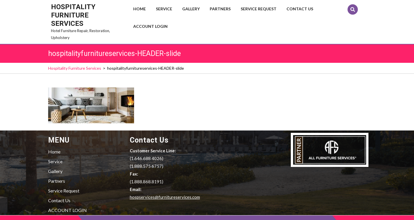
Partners (220, 8)
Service (164, 8)
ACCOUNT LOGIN (150, 26)
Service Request (258, 8)
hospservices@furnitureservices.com (165, 197)
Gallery (191, 8)
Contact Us (300, 8)
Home (139, 8)
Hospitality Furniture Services (73, 15)
